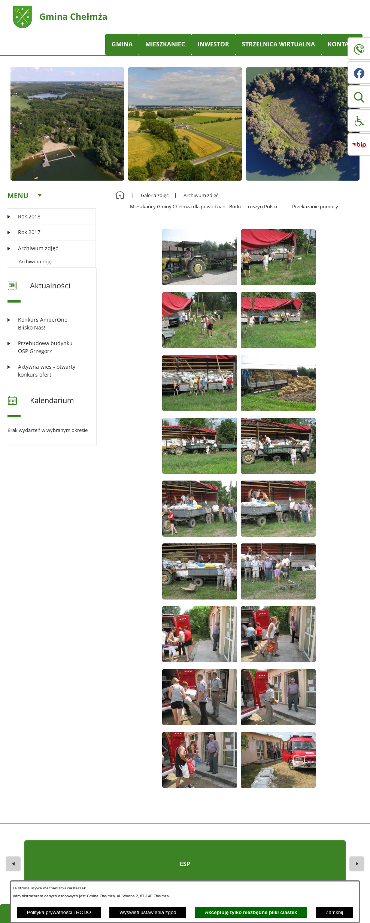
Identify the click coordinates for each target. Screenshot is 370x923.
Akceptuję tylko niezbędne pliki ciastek (251, 912)
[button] (359, 96)
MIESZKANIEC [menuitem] (165, 44)
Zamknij (334, 912)
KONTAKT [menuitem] (342, 44)
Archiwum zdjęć (36, 261)
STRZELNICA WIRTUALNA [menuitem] (278, 44)
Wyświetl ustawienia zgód (147, 912)
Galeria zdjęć (155, 195)
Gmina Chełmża (73, 16)
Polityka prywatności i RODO (59, 912)
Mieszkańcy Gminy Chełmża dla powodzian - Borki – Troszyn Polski (203, 206)
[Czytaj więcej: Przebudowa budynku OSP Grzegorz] (47, 347)
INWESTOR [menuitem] (213, 44)
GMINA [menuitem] (122, 44)
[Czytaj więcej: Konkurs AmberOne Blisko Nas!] (47, 323)
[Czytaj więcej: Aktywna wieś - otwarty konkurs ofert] (47, 371)
